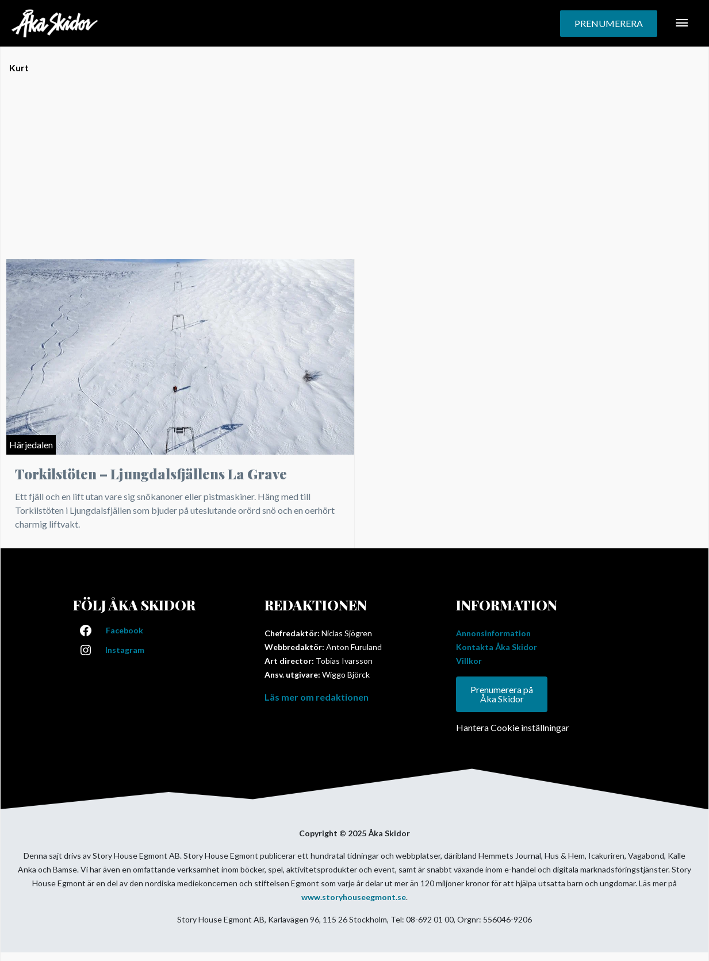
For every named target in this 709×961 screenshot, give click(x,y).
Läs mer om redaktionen (317, 696)
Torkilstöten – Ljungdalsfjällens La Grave (151, 473)
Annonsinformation (493, 633)
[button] (608, 23)
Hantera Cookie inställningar (512, 727)
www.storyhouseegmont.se (353, 897)
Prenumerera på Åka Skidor (501, 694)
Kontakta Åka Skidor (496, 647)
